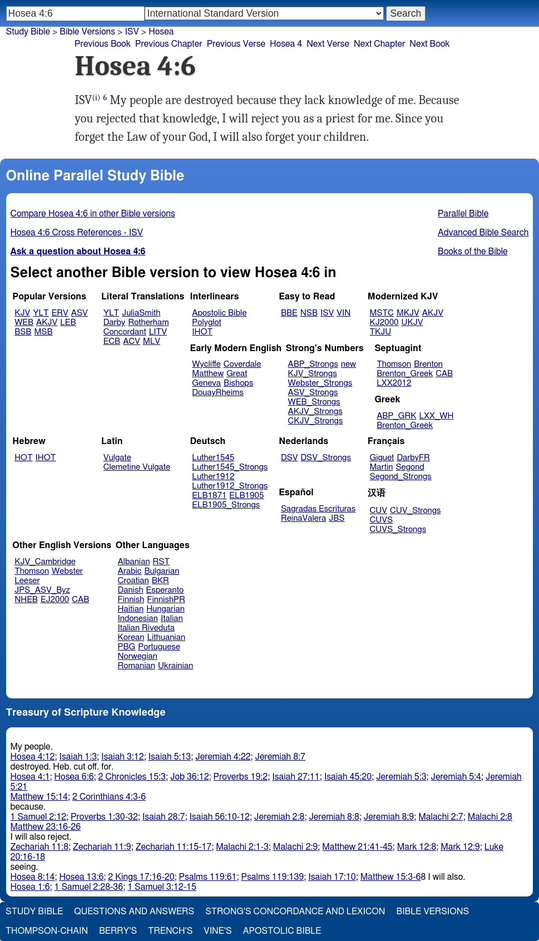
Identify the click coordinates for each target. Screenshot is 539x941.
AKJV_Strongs (315, 411)
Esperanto (165, 590)
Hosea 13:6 (81, 877)
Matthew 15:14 (39, 796)
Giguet (382, 458)
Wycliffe (206, 364)
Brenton (428, 364)
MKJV (408, 313)
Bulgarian (161, 571)
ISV (327, 313)
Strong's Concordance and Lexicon (295, 911)
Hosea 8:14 (33, 877)
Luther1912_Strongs (230, 486)
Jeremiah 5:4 (456, 776)
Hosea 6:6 (74, 776)
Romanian (136, 666)
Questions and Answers (134, 911)
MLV (151, 341)
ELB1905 (246, 495)
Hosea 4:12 (33, 756)
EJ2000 (55, 599)
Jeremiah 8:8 (334, 816)
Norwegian (137, 656)
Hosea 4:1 (30, 776)
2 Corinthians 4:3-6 (109, 796)
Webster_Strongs (320, 383)
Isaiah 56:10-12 (219, 816)
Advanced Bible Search (483, 232)
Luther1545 (213, 458)
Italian (172, 618)
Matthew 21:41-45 (357, 847)
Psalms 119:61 (208, 877)
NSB (309, 313)
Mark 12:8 (416, 847)
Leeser (26, 581)
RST (161, 562)
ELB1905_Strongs (226, 505)
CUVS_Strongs (398, 529)
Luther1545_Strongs (230, 467)
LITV (158, 332)
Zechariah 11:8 (40, 847)
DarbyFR (413, 458)
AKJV (46, 322)
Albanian (134, 562)
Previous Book (103, 44)
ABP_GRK (396, 416)
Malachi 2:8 (490, 816)
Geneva (206, 383)
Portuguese (159, 647)
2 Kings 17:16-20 (141, 877)
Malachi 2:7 (440, 816)
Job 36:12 (189, 776)
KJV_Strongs (312, 373)
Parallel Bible (463, 213)
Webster (67, 571)
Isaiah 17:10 (331, 877)
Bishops (238, 383)
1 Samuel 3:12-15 (161, 887)
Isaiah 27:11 (295, 776)
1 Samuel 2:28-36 (89, 887)
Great (236, 373)
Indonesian (138, 618)
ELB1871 (209, 495)
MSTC (382, 313)
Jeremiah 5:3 (401, 776)
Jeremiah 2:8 (279, 816)
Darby (114, 322)
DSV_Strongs (325, 458)
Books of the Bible (473, 251)
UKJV (412, 322)
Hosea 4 (286, 44)
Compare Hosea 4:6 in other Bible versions (93, 213)
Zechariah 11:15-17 (174, 847)
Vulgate (117, 458)
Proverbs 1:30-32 (104, 816)
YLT (40, 313)
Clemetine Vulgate (136, 467)
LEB (68, 322)
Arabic (130, 571)
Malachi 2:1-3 (242, 847)
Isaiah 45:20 (348, 776)
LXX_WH (436, 416)
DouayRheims (218, 392)
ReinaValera (303, 518)
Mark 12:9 (460, 847)
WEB (23, 322)
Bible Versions (87, 31)
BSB (22, 332)
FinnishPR (166, 599)
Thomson (394, 364)
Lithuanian (166, 637)
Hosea (161, 31)
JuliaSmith (141, 313)
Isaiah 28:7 (163, 816)
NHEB (26, 599)
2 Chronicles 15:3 (132, 776)
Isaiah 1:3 (78, 756)
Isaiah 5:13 (170, 756)
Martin (381, 467)
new (348, 364)
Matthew (208, 373)
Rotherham (148, 322)
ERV (60, 313)
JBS (336, 518)
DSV (289, 458)
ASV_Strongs (313, 392)
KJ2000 (384, 322)
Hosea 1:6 (30, 887)
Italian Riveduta (146, 628)
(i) (96, 97)
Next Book (429, 44)
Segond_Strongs (401, 476)
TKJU (381, 332)
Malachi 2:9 (295, 847)
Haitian (131, 609)
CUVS (381, 520)
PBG (127, 647)
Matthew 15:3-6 (390, 877)
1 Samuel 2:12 (38, 816)
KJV (22, 313)
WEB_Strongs (314, 402)
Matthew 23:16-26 (46, 826)
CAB (444, 373)
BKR (160, 581)
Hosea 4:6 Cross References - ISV (77, 232)
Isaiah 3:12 (122, 756)
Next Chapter (379, 44)
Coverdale (242, 364)
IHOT (202, 332)
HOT (23, 458)
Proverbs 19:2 (241, 776)
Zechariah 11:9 (102, 847)
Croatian (133, 581)
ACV (131, 341)
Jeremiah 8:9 (389, 816)
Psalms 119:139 (272, 877)
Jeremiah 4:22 (222, 756)
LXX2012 (394, 383)
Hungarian (165, 609)
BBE (289, 313)
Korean (131, 637)
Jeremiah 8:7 (280, 756)
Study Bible (28, 31)
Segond (409, 467)
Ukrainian (175, 666)
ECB (111, 341)
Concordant (124, 332)
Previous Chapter (168, 44)
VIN (343, 313)
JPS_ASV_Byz (42, 590)
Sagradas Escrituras (318, 509)
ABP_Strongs (313, 364)
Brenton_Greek (405, 373)
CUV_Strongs (415, 510)
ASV (79, 313)
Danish (131, 590)
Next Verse (327, 44)
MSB (43, 332)
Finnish (131, 599)
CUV (379, 510)
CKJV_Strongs (315, 421)
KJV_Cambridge (45, 562)
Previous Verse (236, 44)
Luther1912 (213, 476)
